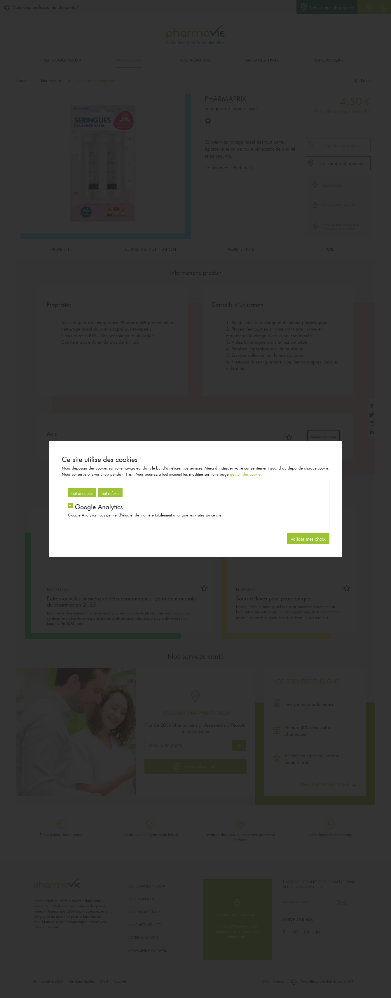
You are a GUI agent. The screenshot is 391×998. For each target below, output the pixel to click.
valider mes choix (308, 538)
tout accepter (82, 492)
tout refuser (110, 492)
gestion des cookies (246, 473)
